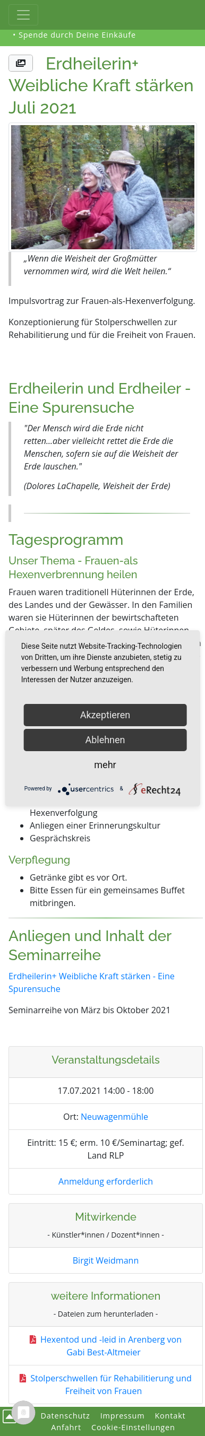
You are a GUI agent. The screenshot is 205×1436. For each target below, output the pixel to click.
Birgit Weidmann (106, 1260)
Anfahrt (66, 1427)
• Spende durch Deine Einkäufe (74, 35)
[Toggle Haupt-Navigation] (23, 14)
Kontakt (170, 1416)
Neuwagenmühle (114, 1116)
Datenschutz (65, 1416)
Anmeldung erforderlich (105, 1181)
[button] (20, 63)
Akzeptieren (105, 714)
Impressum (122, 1416)
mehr (105, 764)
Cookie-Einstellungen (133, 1427)
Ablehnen (105, 739)
